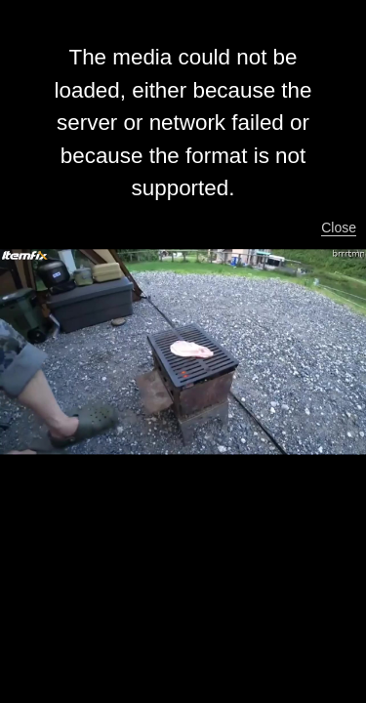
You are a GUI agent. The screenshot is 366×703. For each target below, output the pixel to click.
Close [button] (338, 227)
